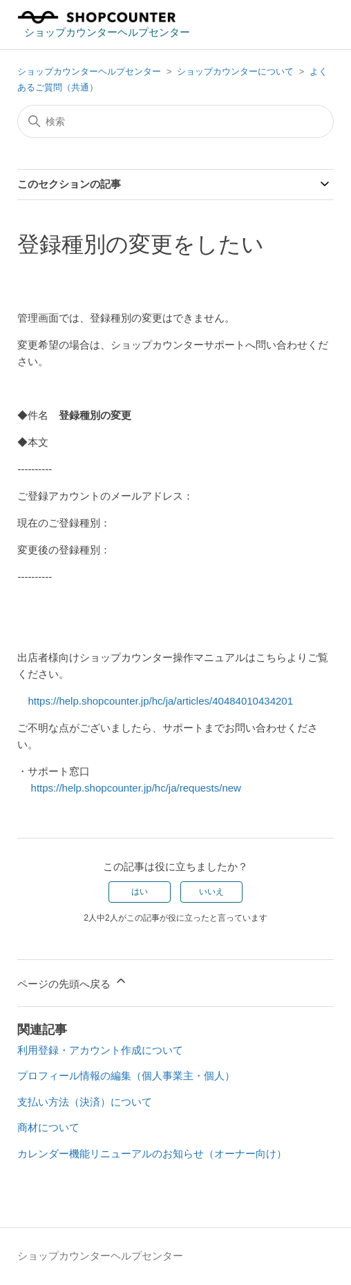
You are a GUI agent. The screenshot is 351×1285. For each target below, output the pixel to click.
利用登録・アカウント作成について (100, 1050)
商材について (48, 1127)
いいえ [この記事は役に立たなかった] (211, 891)
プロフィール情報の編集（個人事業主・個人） (126, 1075)
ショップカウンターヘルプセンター (89, 71)
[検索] (175, 121)
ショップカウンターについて (235, 71)
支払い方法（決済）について (84, 1102)
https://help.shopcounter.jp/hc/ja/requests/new (129, 788)
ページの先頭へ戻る (72, 982)
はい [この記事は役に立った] (139, 891)
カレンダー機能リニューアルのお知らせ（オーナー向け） (152, 1153)
